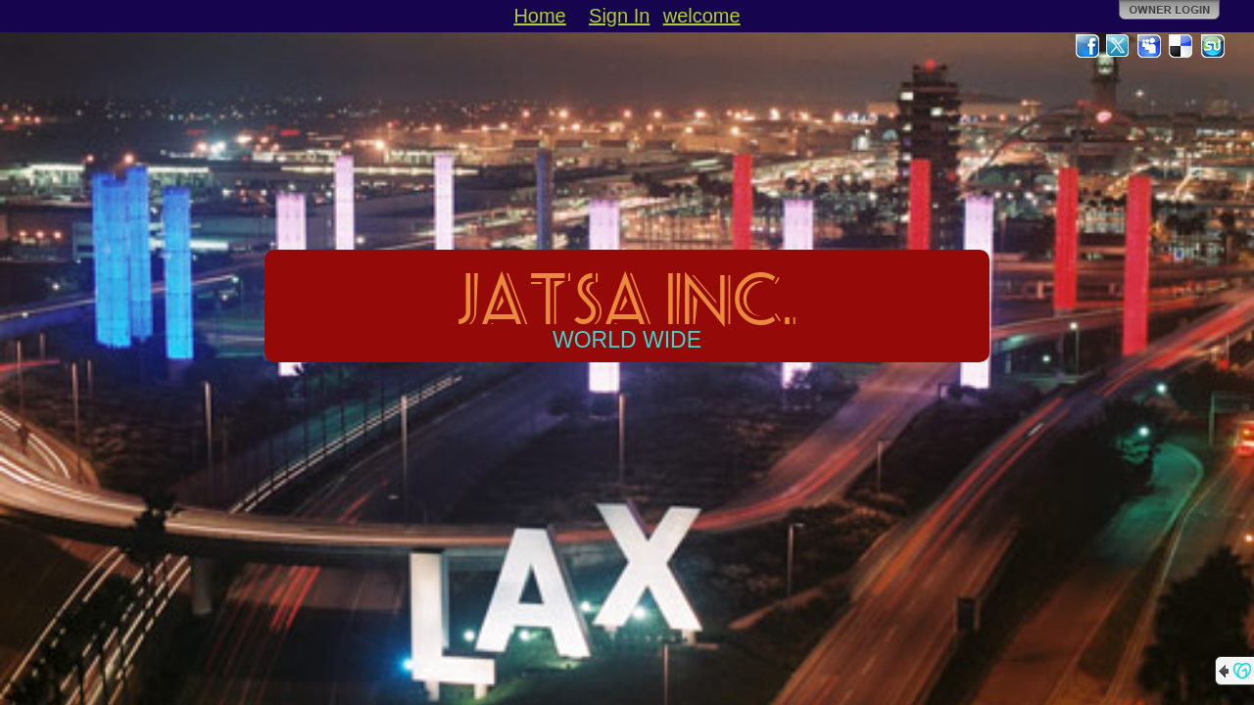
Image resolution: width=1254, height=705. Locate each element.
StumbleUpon (1213, 46)
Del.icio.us (1181, 46)
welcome (702, 15)
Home (539, 15)
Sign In (619, 15)
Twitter (1119, 46)
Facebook (1087, 46)
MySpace (1150, 46)
